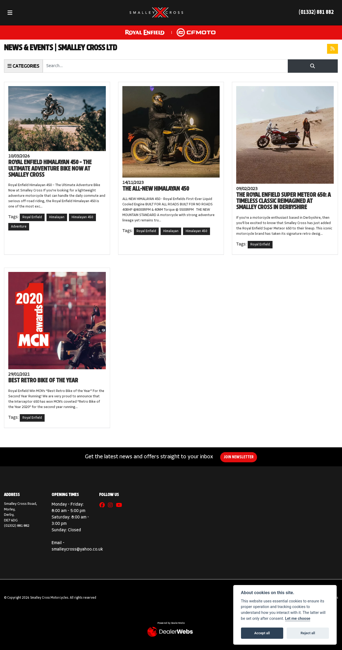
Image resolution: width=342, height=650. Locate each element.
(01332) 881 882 (316, 12)
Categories (23, 66)
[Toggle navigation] (9, 13)
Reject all (308, 633)
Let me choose (297, 618)
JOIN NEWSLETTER (239, 457)
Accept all (262, 633)
